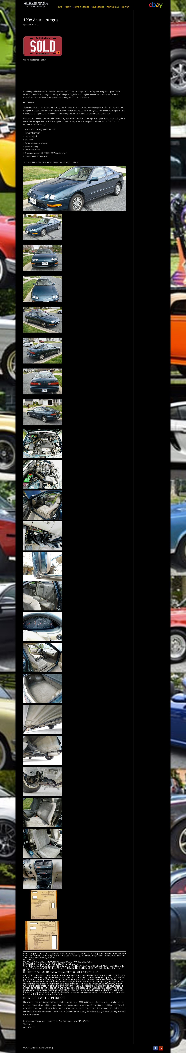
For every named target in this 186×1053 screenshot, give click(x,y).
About (68, 7)
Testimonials (113, 7)
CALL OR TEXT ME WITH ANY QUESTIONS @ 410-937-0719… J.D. (68, 972)
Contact (125, 7)
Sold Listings (98, 7)
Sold (36, 24)
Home (59, 7)
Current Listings (81, 7)
